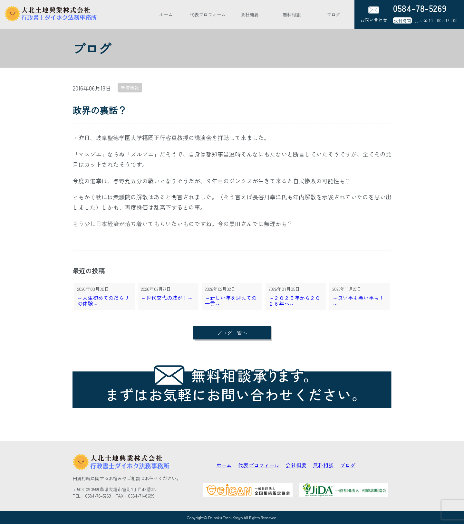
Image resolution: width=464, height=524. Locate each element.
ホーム (166, 14)
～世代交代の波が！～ (167, 298)
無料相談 (292, 14)
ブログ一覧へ (232, 333)
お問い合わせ (373, 14)
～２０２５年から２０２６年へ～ (294, 301)
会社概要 (250, 14)
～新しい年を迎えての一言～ (230, 301)
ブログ (333, 14)
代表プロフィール (208, 14)
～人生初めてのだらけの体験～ (103, 301)
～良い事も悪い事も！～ (358, 301)
